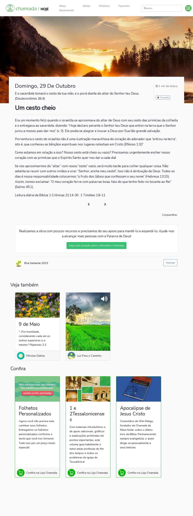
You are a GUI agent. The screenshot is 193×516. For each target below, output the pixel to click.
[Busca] (162, 8)
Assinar (170, 263)
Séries (86, 6)
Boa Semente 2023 (36, 263)
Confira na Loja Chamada (41, 473)
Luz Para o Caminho (89, 356)
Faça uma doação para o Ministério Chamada (96, 245)
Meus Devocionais (66, 8)
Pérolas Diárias (35, 356)
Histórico (104, 6)
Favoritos (124, 6)
